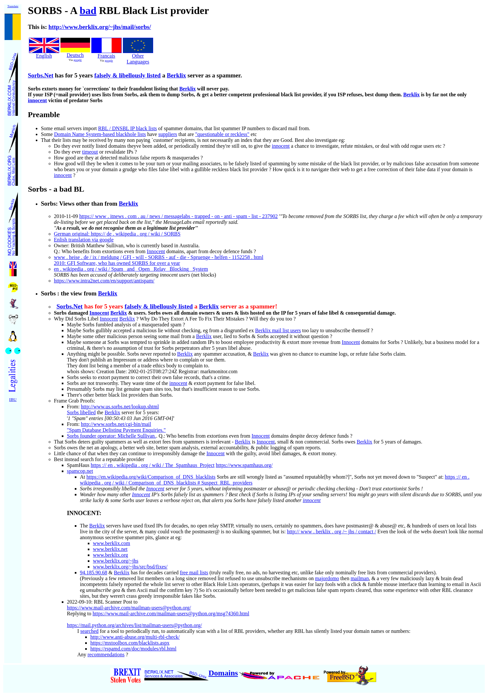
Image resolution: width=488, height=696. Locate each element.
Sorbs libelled (81, 412)
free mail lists (194, 572)
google (77, 59)
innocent (37, 100)
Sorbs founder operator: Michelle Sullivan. (111, 436)
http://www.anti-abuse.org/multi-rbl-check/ (135, 637)
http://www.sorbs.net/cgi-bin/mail (116, 424)
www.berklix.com (111, 543)
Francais (106, 56)
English (44, 56)
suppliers (167, 134)
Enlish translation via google (84, 239)
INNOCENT (83, 513)
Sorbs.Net (40, 75)
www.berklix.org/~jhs (115, 561)
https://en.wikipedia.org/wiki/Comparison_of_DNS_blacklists (151, 477)
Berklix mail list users (278, 330)
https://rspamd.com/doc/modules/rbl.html (133, 648)
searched (89, 631)
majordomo (327, 578)
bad (88, 10)
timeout (90, 152)
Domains (223, 673)
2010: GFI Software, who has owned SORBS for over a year (117, 263)
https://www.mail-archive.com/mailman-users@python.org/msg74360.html (171, 613)
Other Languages (138, 56)
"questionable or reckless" (222, 134)
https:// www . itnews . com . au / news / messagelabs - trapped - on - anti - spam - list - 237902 (178, 216)
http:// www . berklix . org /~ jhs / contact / (331, 531)
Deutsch (75, 55)
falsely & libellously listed (127, 75)
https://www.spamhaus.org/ (244, 465)
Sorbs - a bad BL (56, 189)
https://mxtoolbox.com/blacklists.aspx (130, 643)
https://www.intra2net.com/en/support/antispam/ (104, 280)
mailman (359, 578)
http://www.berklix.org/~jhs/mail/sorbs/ (99, 26)
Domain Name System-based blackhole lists (100, 134)
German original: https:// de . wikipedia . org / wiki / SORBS (117, 234)
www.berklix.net (110, 549)
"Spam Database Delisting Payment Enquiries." (116, 430)
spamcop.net (80, 471)
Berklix (176, 75)
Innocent (156, 251)
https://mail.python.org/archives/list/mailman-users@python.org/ (134, 625)
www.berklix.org (110, 555)
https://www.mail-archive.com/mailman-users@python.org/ (129, 607)
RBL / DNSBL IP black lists (127, 128)
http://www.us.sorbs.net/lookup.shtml (120, 406)
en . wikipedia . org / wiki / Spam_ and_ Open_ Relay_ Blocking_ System (131, 269)
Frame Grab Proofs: (74, 400)
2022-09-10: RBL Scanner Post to (102, 602)
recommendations (106, 654)
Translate (12, 6)
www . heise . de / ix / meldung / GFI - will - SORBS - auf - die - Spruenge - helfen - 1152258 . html (158, 257)
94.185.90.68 (93, 572)
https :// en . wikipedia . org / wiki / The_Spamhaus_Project (153, 465)
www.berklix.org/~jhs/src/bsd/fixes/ (130, 566)
